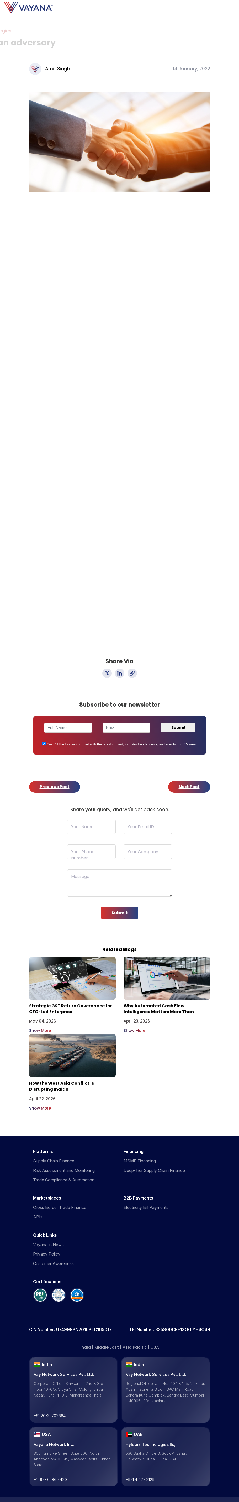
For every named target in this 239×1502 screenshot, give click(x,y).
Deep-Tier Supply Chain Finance (154, 1170)
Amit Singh (57, 68)
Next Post (189, 787)
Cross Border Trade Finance (59, 1207)
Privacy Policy (46, 1254)
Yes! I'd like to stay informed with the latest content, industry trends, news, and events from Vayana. (122, 744)
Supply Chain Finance (53, 1161)
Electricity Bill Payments (146, 1207)
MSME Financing (140, 1161)
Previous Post (55, 787)
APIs (38, 1217)
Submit (119, 913)
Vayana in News (48, 1244)
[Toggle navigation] (237, 8)
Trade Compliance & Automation (63, 1179)
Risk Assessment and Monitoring (64, 1170)
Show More (40, 1030)
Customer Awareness (53, 1263)
